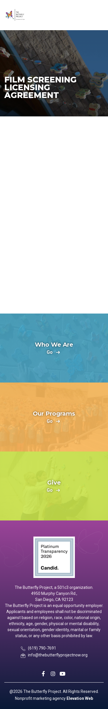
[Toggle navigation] (98, 15)
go (50, 352)
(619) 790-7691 (42, 648)
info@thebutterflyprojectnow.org (58, 655)
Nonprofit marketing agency (40, 698)
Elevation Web (80, 698)
